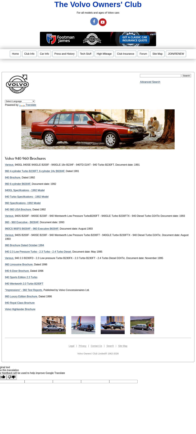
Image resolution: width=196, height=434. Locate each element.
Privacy (82, 346)
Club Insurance (125, 53)
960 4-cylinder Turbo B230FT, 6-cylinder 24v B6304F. (35, 171)
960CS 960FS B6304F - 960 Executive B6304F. (32, 228)
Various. (9, 164)
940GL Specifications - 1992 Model (25, 190)
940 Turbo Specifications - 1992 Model (27, 196)
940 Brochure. (13, 177)
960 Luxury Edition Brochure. (21, 296)
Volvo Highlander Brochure (20, 309)
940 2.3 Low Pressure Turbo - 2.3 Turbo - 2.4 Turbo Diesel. (38, 251)
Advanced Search (150, 82)
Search (110, 346)
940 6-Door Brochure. (17, 271)
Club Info (29, 53)
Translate (27, 105)
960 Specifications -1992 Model (23, 203)
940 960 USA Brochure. (18, 209)
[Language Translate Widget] (20, 101)
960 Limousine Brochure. (19, 264)
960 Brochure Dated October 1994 (24, 245)
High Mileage (104, 53)
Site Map (157, 53)
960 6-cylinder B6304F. (18, 184)
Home (15, 53)
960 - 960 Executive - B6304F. (22, 222)
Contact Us (96, 346)
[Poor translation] (12, 377)
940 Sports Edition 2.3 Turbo (21, 277)
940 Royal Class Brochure (20, 302)
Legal (71, 346)
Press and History (64, 53)
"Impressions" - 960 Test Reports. (24, 290)
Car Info (44, 53)
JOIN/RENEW (176, 53)
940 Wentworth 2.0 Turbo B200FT (24, 283)
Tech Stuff (85, 53)
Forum (143, 53)
